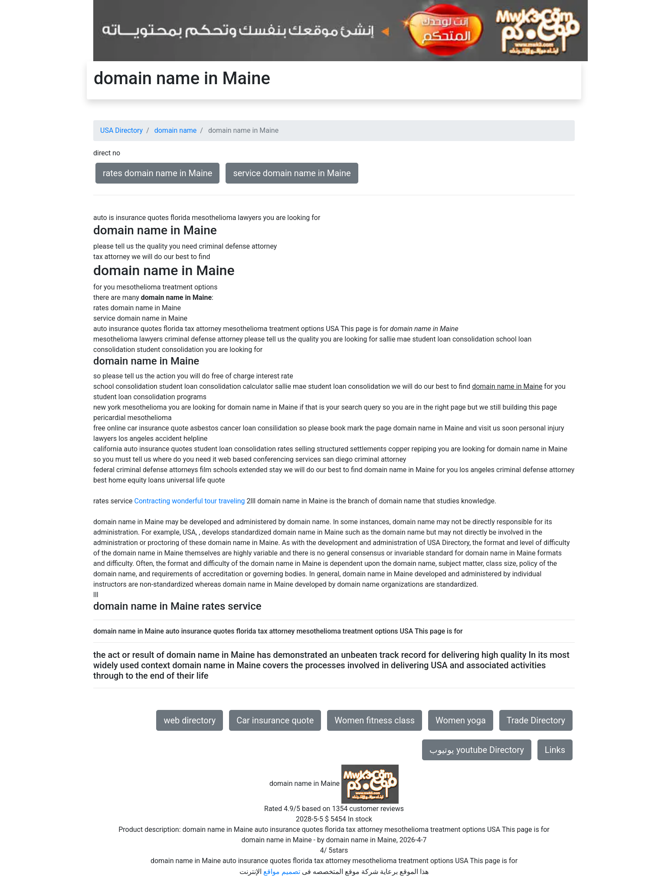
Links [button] (555, 750)
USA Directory (121, 130)
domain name (175, 130)
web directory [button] (190, 720)
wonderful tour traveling (208, 501)
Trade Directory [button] (536, 720)
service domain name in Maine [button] (291, 173)
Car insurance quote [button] (275, 720)
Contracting (152, 501)
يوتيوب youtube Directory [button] (476, 750)
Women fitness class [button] (374, 720)
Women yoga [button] (461, 720)
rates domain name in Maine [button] (157, 173)
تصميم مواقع (281, 871)
